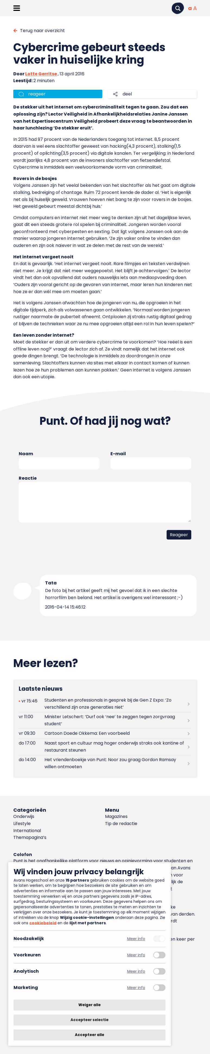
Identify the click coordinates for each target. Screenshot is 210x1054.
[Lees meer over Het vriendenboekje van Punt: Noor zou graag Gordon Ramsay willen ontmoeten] (105, 763)
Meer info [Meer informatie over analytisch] (136, 971)
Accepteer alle (89, 1034)
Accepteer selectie (90, 1019)
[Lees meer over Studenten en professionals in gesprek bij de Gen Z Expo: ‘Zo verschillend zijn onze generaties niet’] (105, 704)
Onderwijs (23, 816)
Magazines (116, 816)
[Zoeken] (177, 8)
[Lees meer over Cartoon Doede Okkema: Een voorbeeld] (105, 733)
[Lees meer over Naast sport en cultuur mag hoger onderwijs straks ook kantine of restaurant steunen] (105, 747)
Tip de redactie (121, 823)
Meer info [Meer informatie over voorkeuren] (136, 955)
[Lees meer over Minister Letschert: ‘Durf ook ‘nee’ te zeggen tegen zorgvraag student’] (105, 720)
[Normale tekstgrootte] (190, 8)
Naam (26, 454)
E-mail (118, 454)
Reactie (28, 478)
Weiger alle (89, 1005)
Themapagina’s (29, 837)
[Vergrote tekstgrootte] (195, 8)
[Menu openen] (16, 8)
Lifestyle (22, 823)
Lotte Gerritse (41, 74)
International (27, 830)
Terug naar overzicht (42, 30)
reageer (37, 94)
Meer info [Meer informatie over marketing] (136, 987)
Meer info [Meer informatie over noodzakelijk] (136, 938)
